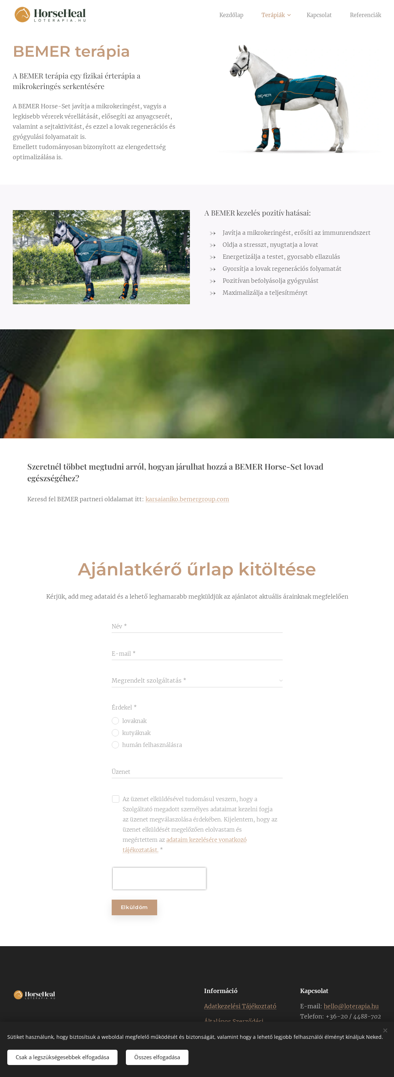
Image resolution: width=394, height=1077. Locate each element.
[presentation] (159, 879)
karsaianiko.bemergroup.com (187, 499)
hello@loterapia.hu (351, 1006)
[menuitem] (225, 15)
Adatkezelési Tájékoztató (240, 1006)
